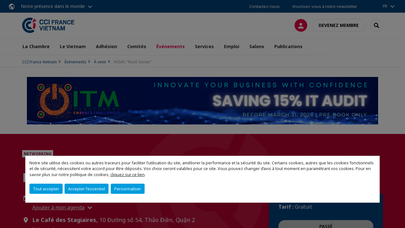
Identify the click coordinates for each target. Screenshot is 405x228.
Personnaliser (127, 189)
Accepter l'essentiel (86, 189)
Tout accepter (46, 189)
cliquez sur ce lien (127, 174)
